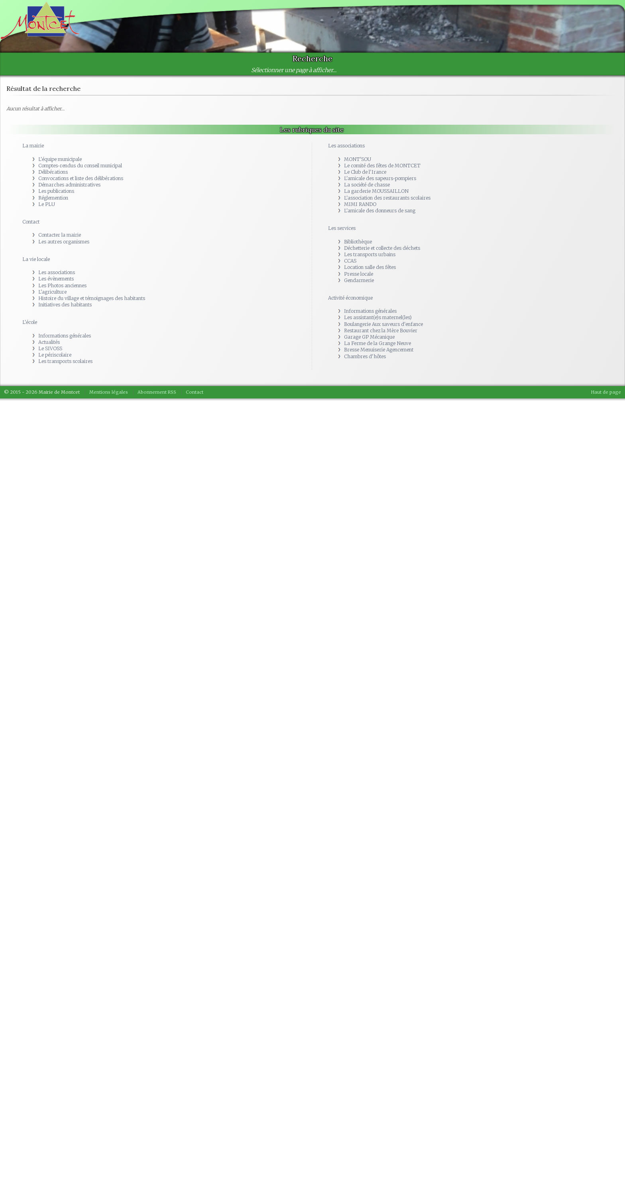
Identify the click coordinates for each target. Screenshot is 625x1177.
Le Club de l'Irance (365, 172)
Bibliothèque (358, 242)
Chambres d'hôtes (365, 356)
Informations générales (64, 336)
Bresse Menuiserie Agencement (378, 350)
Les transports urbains (369, 254)
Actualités (49, 342)
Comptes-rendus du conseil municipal (80, 166)
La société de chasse (367, 185)
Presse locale (358, 274)
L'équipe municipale (60, 159)
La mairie (33, 146)
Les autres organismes (63, 242)
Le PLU (46, 204)
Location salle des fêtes (370, 267)
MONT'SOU (357, 159)
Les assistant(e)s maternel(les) (378, 317)
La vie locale (36, 259)
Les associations (56, 272)
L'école (29, 322)
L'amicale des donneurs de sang (379, 211)
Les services (342, 228)
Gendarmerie (359, 280)
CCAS (350, 261)
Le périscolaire (54, 355)
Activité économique (350, 298)
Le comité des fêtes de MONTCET (382, 166)
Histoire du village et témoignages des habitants (91, 298)
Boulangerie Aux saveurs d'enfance (383, 324)
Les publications (56, 191)
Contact (30, 222)
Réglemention (53, 198)
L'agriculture (52, 292)
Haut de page (606, 392)
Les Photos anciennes (62, 285)
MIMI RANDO (360, 204)
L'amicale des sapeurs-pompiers (380, 178)
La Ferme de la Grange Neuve (377, 343)
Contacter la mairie (59, 235)
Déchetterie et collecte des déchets (382, 248)
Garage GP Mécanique (369, 337)
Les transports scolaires (65, 361)
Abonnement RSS (157, 392)
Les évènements (56, 279)
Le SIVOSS (50, 348)
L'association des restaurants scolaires (387, 198)
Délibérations (53, 172)
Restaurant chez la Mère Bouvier (380, 330)
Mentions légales (108, 392)
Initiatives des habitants (65, 305)
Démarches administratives (69, 185)
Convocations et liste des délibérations (80, 178)
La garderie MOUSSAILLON (376, 191)
